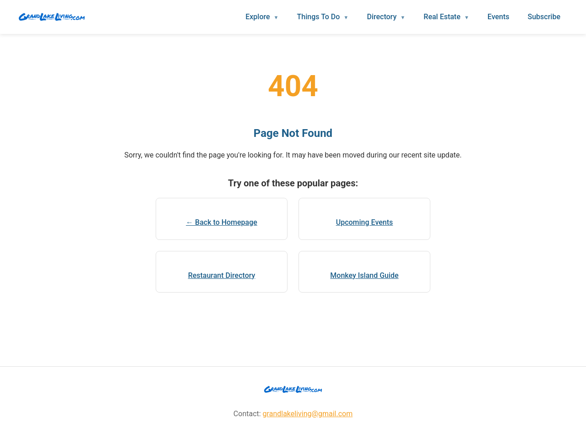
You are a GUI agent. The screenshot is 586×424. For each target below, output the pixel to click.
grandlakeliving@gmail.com (308, 413)
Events (499, 16)
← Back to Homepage (221, 222)
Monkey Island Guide (364, 275)
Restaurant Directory (221, 275)
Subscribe (544, 16)
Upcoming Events (364, 222)
